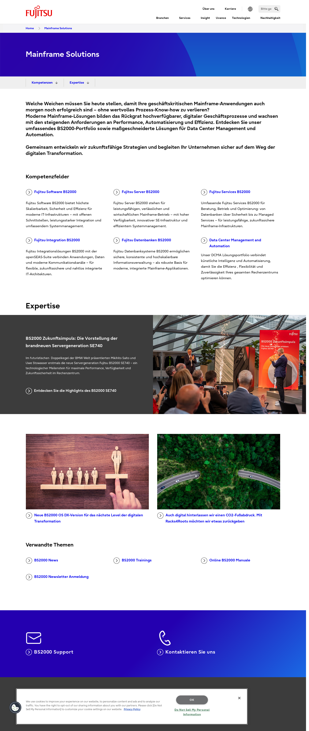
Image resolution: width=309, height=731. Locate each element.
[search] (276, 9)
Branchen (162, 18)
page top (300, 686)
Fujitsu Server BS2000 (136, 192)
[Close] (239, 698)
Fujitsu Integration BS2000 (53, 240)
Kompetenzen (42, 82)
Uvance (221, 18)
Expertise (77, 82)
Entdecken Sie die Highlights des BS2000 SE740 (71, 391)
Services (184, 18)
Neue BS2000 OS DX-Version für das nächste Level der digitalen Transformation (84, 517)
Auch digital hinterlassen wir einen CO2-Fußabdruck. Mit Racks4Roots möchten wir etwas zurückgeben (209, 517)
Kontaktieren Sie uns (186, 652)
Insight (205, 18)
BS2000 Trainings (132, 560)
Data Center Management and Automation (231, 242)
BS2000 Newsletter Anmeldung (57, 577)
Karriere (230, 9)
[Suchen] (269, 9)
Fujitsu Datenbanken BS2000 (142, 240)
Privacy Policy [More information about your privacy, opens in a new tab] (132, 709)
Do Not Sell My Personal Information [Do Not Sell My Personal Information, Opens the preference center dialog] (192, 712)
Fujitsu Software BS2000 (51, 192)
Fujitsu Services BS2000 (225, 192)
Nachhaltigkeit (270, 18)
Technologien (241, 18)
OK (192, 700)
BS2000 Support (49, 652)
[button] (15, 707)
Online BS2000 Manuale (225, 560)
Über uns (208, 9)
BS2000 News (42, 560)
